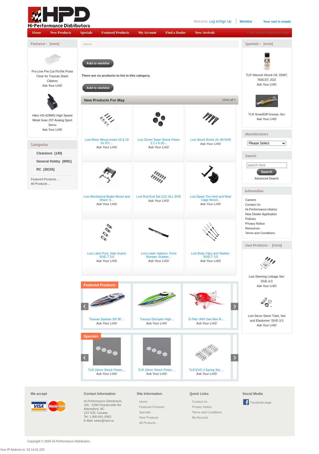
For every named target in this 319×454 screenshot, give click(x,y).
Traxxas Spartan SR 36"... (106, 319)
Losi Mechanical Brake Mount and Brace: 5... (107, 198)
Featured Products (115, 33)
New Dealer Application (261, 214)
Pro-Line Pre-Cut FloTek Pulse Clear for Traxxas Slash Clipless (52, 70)
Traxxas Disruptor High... (157, 319)
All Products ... (41, 183)
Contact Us (252, 204)
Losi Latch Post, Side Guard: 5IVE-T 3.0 (106, 255)
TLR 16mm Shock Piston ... (157, 370)
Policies (250, 218)
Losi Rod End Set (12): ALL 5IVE (158, 196)
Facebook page (261, 402)
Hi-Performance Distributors (71, 441)
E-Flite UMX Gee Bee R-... (207, 319)
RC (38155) (43, 169)
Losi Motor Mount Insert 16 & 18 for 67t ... (107, 141)
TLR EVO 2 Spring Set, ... (206, 370)
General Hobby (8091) (52, 161)
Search (250, 155)
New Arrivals (205, 33)
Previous (88, 307)
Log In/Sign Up (220, 21)
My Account (147, 33)
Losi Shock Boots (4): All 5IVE (210, 139)
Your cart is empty (277, 21)
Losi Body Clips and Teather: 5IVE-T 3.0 (210, 255)
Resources (252, 228)
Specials (86, 33)
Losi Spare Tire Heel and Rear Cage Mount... (210, 198)
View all (227, 99)
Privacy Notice (255, 223)
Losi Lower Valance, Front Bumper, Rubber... (158, 255)
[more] (53, 43)
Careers (250, 199)
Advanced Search (267, 178)
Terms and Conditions (260, 233)
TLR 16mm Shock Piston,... (107, 370)
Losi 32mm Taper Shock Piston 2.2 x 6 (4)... (159, 141)
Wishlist (246, 21)
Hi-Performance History (261, 209)
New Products (60, 33)
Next (232, 307)
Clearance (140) (47, 153)
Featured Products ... (45, 179)
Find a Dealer (176, 33)
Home (36, 33)
